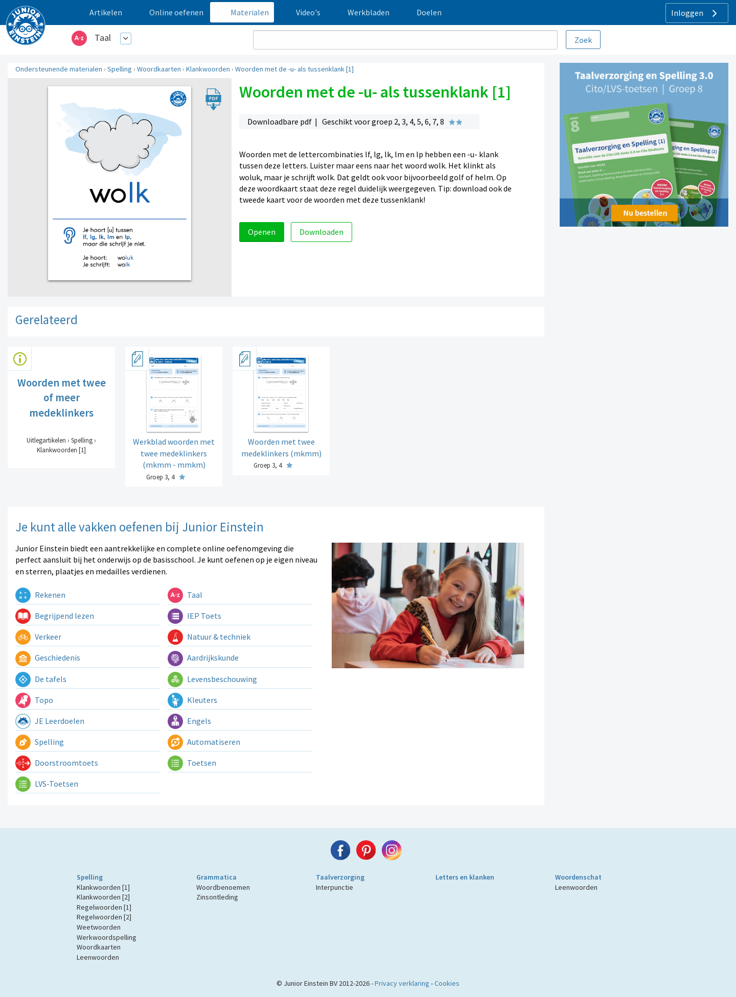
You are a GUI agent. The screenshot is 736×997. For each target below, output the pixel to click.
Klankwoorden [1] (103, 887)
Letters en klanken (464, 877)
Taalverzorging (340, 877)
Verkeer (38, 636)
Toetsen (192, 763)
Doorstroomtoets (56, 763)
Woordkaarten (159, 69)
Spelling (119, 69)
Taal (103, 37)
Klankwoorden (208, 69)
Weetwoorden (99, 927)
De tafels (40, 679)
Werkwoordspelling (106, 937)
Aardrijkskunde (203, 657)
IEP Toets (194, 616)
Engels (189, 721)
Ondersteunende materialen (58, 69)
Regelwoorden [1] (104, 907)
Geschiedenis (47, 657)
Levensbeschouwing (212, 679)
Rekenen (40, 595)
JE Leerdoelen (49, 721)
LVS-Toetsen (46, 784)
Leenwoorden (98, 957)
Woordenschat (578, 877)
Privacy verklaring (402, 983)
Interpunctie (334, 887)
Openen (261, 232)
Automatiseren (204, 742)
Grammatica (216, 877)
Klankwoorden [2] (103, 897)
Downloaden (321, 232)
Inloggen (695, 13)
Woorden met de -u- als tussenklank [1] (294, 69)
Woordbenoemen (223, 887)
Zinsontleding (217, 897)
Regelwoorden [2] (104, 916)
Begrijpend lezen (54, 616)
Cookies (446, 983)
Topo (34, 700)
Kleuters (192, 700)
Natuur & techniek (209, 636)
